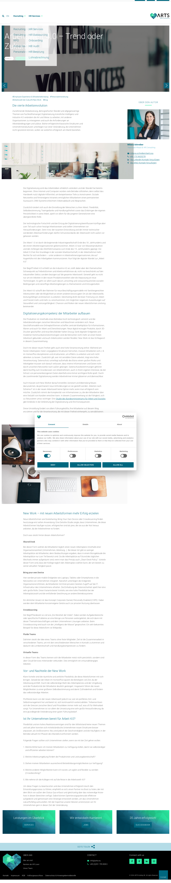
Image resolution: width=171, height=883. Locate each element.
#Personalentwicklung (59, 101)
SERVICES (28, 828)
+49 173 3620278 (138, 160)
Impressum (13, 879)
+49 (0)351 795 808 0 (99, 868)
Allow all (118, 465)
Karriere (139, 2)
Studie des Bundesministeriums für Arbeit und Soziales (81, 402)
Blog (150, 2)
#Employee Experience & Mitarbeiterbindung (30, 101)
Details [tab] (85, 424)
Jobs (85, 828)
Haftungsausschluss (30, 879)
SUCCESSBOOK (143, 828)
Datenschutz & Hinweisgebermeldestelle (51, 879)
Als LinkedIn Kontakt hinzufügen (145, 163)
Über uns (28, 859)
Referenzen (163, 2)
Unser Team (28, 872)
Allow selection (85, 465)
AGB (20, 879)
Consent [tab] (51, 424)
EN (8, 12)
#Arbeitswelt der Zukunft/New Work (26, 104)
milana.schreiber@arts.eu (141, 157)
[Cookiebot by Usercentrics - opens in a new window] (124, 417)
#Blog (45, 104)
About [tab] (119, 424)
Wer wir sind (28, 864)
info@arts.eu (95, 864)
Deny (53, 465)
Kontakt (163, 877)
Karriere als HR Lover (31, 868)
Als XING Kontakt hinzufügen (143, 167)
